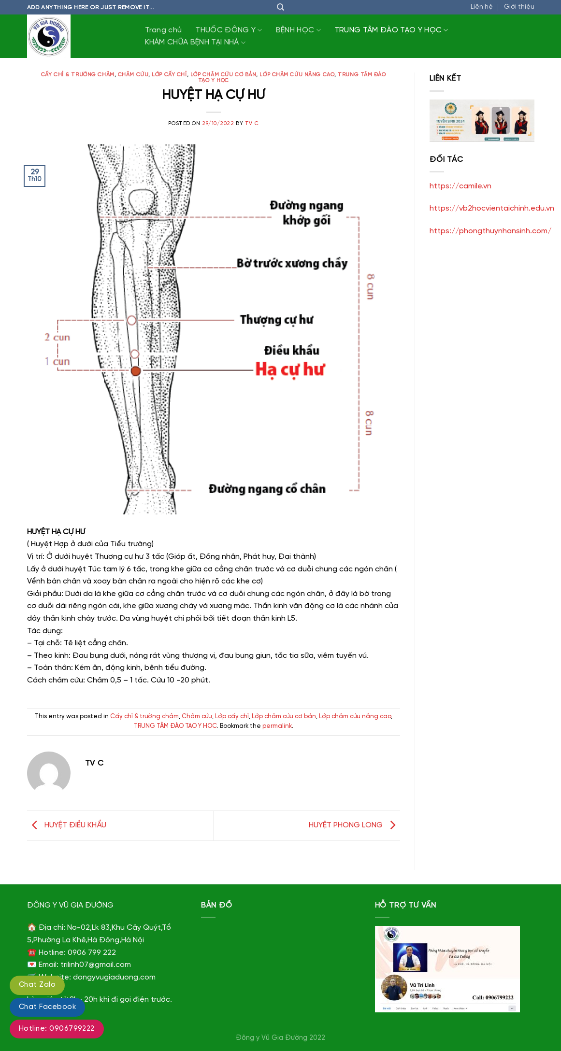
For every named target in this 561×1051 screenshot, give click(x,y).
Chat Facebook (47, 1007)
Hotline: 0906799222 (57, 1029)
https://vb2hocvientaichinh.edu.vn (492, 208)
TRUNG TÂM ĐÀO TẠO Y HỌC (391, 30)
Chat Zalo (37, 985)
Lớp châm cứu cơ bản (223, 75)
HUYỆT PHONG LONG (354, 826)
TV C (252, 124)
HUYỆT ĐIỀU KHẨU (66, 826)
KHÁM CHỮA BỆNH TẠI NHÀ (195, 42)
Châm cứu (133, 75)
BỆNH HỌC (298, 30)
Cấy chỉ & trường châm (78, 75)
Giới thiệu (519, 7)
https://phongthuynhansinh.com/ (490, 231)
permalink (277, 726)
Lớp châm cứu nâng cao (296, 75)
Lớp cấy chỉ (169, 75)
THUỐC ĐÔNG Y (228, 30)
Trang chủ (163, 30)
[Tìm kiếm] (280, 7)
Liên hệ (482, 7)
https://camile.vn (460, 186)
